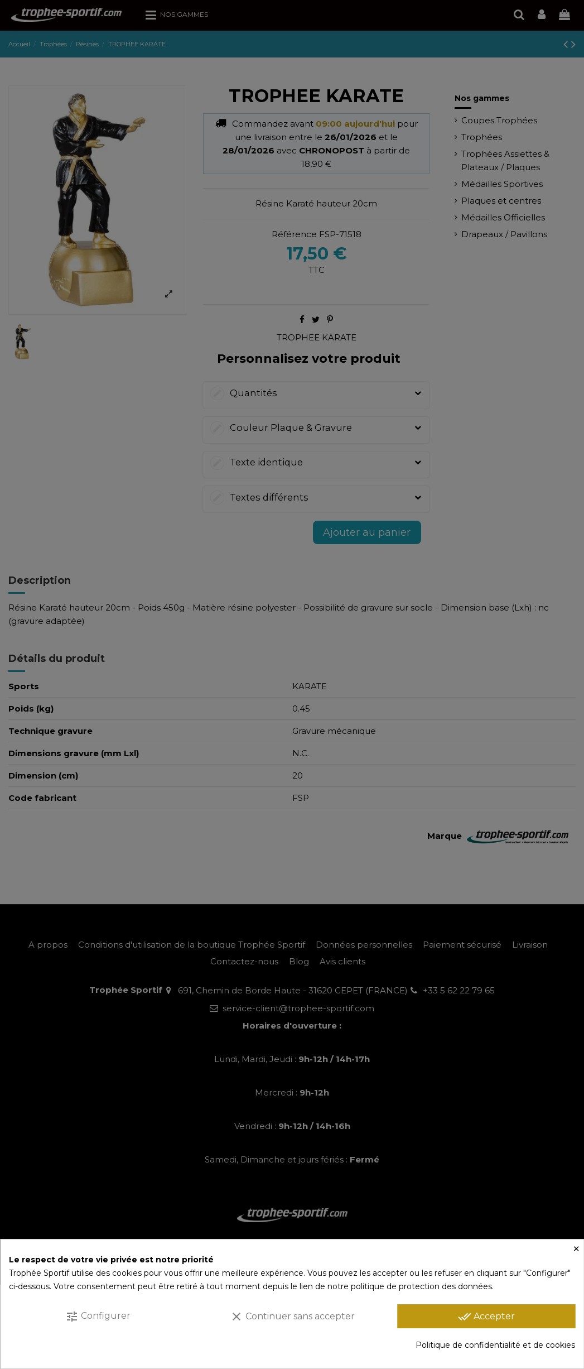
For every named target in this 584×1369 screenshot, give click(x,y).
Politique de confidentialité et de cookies (495, 1345)
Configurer (98, 1316)
